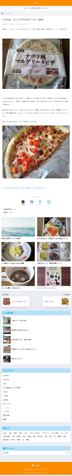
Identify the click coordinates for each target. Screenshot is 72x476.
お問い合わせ (28, 470)
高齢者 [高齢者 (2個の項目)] (18, 441)
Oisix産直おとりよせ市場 (12, 388)
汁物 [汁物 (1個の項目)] (46, 437)
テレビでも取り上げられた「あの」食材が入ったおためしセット (25, 188)
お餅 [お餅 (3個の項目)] (20, 434)
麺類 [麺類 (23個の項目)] (27, 441)
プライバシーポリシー (41, 470)
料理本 (7, 412)
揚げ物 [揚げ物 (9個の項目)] (18, 437)
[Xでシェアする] (23, 202)
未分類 (5, 400)
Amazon (6, 375)
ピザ (11, 212)
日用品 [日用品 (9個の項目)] (29, 437)
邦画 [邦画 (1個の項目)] (64, 437)
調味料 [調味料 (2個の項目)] (59, 437)
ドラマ (7, 409)
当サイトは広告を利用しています (36, 8)
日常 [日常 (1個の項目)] (24, 437)
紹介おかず (36, 2)
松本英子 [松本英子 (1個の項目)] (40, 437)
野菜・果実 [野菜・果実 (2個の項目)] (6, 441)
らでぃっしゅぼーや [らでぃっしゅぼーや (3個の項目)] (35, 434)
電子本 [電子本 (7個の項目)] (13, 441)
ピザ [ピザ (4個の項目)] (66, 434)
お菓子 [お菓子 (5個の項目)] (15, 434)
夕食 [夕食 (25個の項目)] (13, 437)
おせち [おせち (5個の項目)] (5, 434)
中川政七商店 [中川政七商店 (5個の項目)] (6, 437)
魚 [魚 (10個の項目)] (23, 441)
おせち (5, 392)
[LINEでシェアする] (48, 202)
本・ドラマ (7, 405)
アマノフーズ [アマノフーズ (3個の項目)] (45, 434)
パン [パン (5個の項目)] (62, 434)
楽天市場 (6, 416)
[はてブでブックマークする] (40, 202)
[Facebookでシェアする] (31, 202)
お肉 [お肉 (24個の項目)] (10, 434)
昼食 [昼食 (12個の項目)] (34, 437)
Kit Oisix (6, 380)
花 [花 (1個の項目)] (54, 437)
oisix (14, 209)
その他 (5, 396)
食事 (4, 420)
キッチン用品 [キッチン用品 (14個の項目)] (55, 434)
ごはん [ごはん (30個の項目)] (25, 434)
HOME (36, 466)
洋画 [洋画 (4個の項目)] (50, 437)
